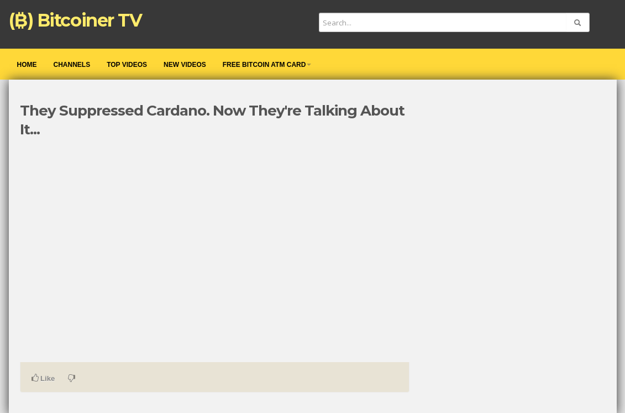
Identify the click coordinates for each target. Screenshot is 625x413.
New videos (185, 65)
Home (27, 65)
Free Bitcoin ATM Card (267, 65)
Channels (72, 65)
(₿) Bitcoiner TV (75, 20)
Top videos (127, 65)
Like (43, 378)
